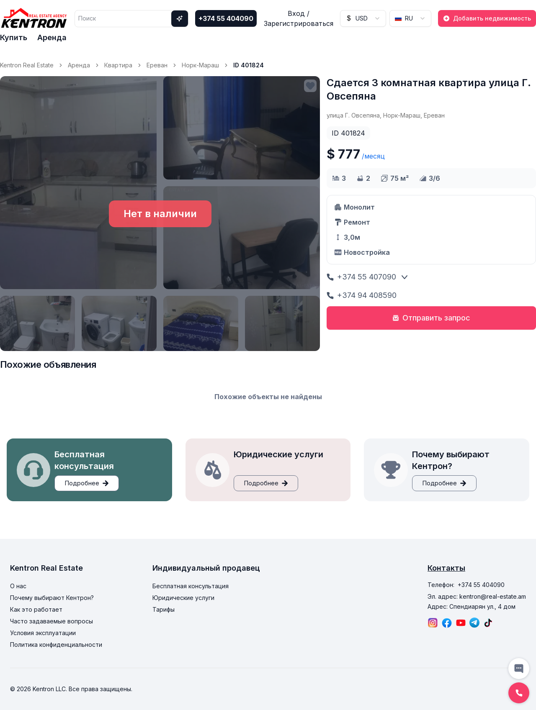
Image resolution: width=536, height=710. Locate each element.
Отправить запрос (431, 317)
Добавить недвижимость (487, 18)
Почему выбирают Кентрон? (52, 597)
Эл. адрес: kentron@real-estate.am (477, 596)
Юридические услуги (183, 597)
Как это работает (36, 609)
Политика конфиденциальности (56, 644)
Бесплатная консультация (190, 586)
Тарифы (163, 609)
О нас (18, 586)
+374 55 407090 (361, 276)
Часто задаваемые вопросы (51, 621)
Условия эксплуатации (43, 632)
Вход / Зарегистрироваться (298, 18)
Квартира (118, 65)
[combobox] (363, 18)
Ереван (157, 65)
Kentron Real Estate (27, 65)
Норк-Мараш (200, 65)
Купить (13, 37)
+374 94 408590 (362, 295)
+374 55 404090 (225, 18)
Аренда (52, 37)
